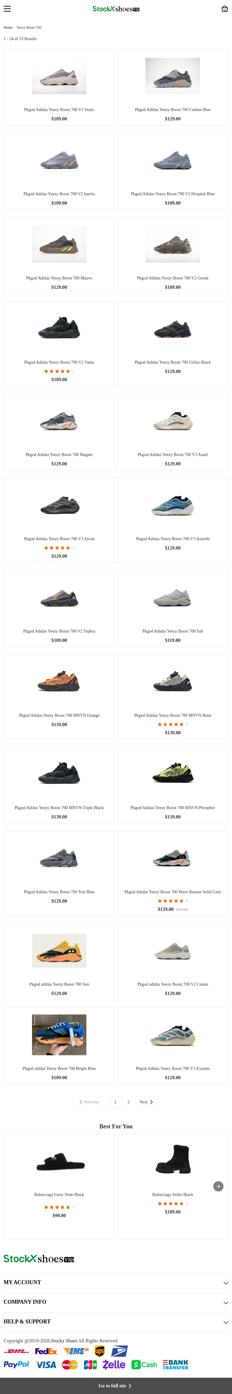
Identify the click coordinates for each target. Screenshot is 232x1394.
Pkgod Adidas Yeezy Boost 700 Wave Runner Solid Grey (172, 892)
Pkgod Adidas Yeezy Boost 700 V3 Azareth (173, 539)
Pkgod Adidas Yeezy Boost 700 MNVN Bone (172, 715)
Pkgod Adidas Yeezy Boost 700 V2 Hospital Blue (172, 194)
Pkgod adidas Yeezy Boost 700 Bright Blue (59, 1068)
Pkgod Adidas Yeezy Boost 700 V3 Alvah (59, 539)
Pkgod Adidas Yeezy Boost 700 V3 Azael (173, 454)
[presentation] (218, 1186)
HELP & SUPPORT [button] (116, 1322)
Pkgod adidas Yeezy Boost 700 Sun (59, 984)
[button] (7, 9)
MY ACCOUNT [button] (116, 1283)
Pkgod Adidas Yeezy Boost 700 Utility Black (173, 362)
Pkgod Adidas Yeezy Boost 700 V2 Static (59, 109)
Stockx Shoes (64, 1340)
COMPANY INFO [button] (116, 1302)
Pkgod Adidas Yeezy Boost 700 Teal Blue (59, 892)
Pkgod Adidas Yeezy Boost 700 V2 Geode (173, 278)
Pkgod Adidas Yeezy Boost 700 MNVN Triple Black (59, 807)
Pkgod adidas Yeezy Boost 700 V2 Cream (172, 984)
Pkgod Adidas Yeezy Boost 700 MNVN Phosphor (173, 807)
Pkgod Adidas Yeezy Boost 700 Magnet (59, 454)
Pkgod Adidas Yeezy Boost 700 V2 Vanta (59, 362)
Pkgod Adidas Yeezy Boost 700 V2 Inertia (59, 194)
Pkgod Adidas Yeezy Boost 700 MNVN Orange (59, 715)
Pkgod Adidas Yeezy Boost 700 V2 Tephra (59, 631)
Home (8, 27)
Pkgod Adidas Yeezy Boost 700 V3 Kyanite (173, 1068)
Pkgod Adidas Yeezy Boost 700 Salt (172, 631)
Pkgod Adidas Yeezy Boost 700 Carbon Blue (173, 109)
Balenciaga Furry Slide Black (59, 1194)
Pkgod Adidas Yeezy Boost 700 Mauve (59, 278)
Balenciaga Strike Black (172, 1194)
